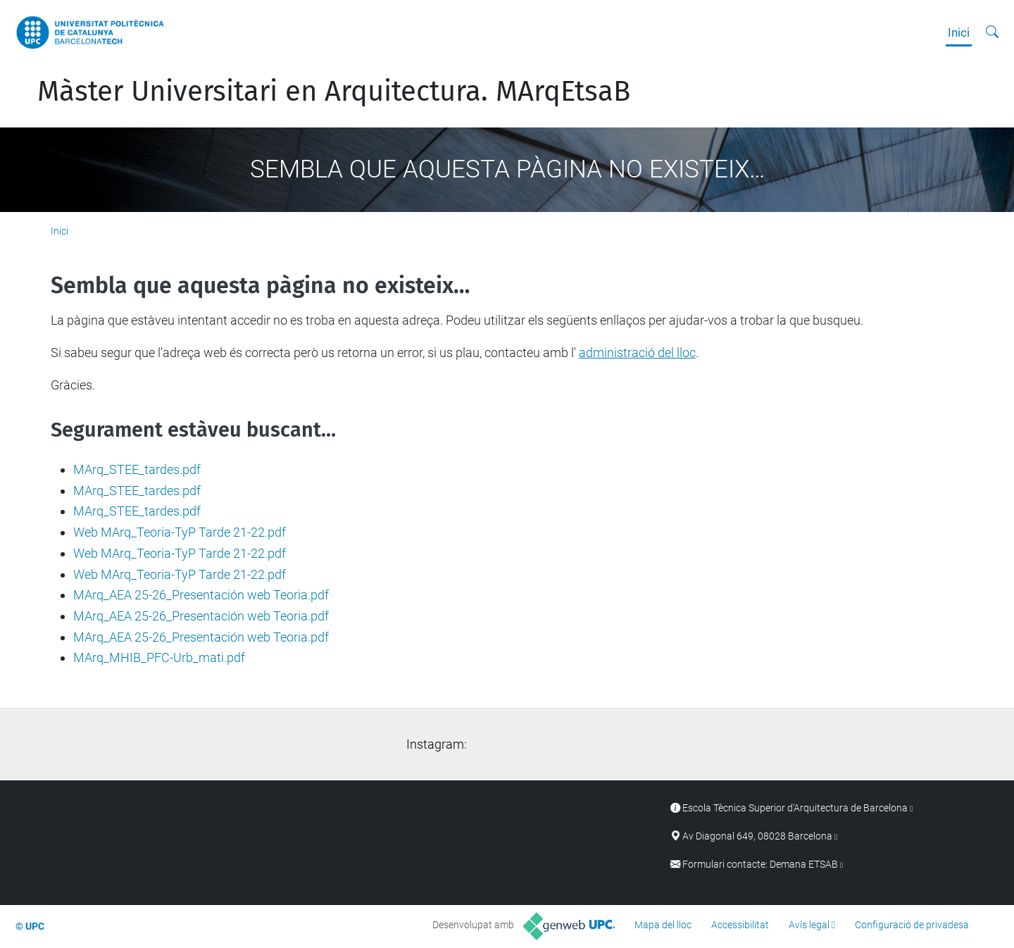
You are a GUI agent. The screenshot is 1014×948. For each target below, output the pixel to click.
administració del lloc (637, 352)
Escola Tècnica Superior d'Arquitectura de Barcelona (795, 808)
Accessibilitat (740, 924)
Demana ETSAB (804, 865)
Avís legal (809, 924)
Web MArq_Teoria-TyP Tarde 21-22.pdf (179, 532)
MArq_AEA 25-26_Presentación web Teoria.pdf (201, 594)
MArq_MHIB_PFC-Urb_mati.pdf (159, 657)
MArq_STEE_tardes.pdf (137, 469)
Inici (959, 32)
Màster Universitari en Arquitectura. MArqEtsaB (333, 91)
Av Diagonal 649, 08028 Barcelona (757, 836)
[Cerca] (992, 32)
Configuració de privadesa (912, 924)
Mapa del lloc (662, 924)
